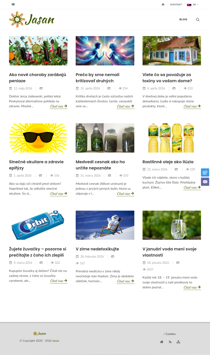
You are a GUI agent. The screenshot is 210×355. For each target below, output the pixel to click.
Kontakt (176, 4)
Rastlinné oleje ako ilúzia (168, 162)
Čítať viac (58, 106)
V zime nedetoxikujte (97, 249)
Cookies (170, 334)
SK (193, 4)
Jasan (55, 340)
